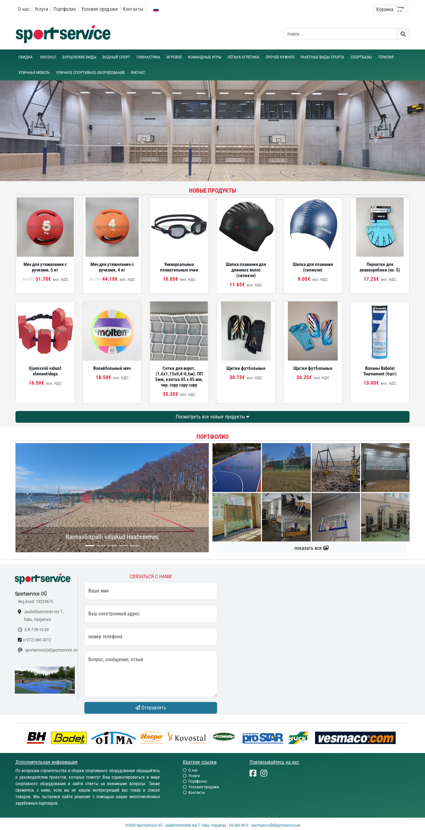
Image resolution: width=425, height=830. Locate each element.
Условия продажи (99, 9)
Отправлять (150, 708)
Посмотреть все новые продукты (212, 417)
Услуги (41, 9)
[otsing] (340, 34)
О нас (23, 9)
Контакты (133, 9)
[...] (90, 545)
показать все (311, 548)
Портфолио (64, 9)
